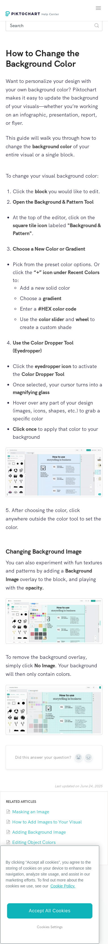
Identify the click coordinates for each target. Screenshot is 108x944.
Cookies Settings (50, 927)
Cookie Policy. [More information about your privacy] (62, 886)
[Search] (54, 25)
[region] (49, 894)
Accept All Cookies (50, 910)
